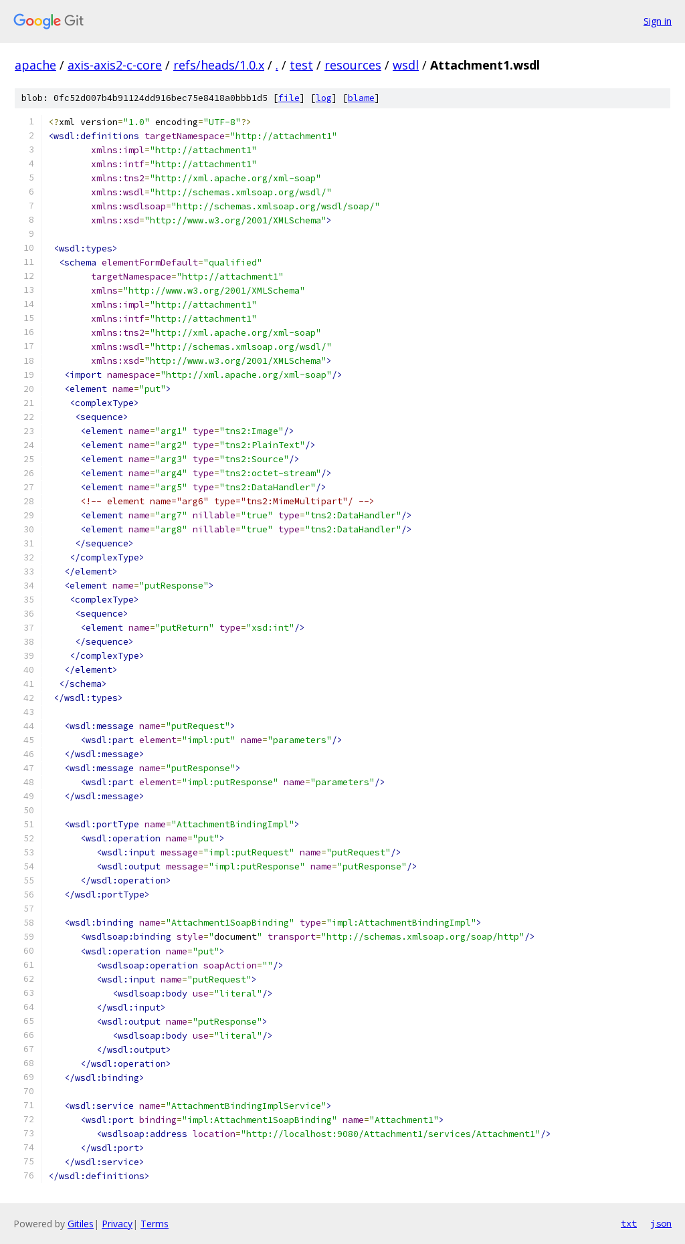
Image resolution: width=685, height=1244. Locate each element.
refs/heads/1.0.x (218, 65)
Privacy (117, 1223)
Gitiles (81, 1223)
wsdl (406, 65)
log (324, 98)
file (289, 98)
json (661, 1223)
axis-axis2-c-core (115, 65)
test (301, 65)
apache (35, 65)
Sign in (658, 21)
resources (352, 65)
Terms (154, 1223)
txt (629, 1223)
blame (361, 98)
